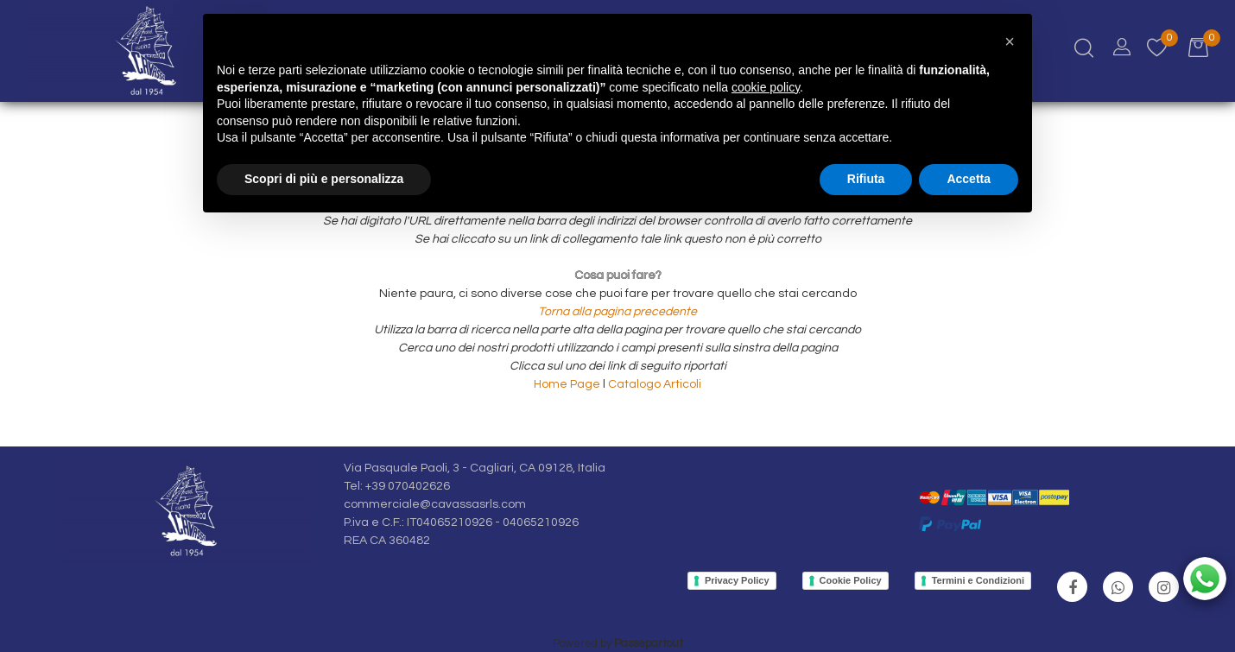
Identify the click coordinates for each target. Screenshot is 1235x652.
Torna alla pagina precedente (617, 312)
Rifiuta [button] (866, 179)
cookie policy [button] (766, 87)
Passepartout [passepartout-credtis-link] (648, 643)
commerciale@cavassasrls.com (435, 504)
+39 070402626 (407, 486)
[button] (1009, 41)
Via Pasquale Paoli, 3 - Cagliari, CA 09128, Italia (474, 468)
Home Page (568, 384)
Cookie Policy (851, 580)
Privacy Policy (737, 580)
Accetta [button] (969, 179)
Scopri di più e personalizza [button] (323, 179)
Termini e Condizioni (978, 580)
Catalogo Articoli (654, 384)
